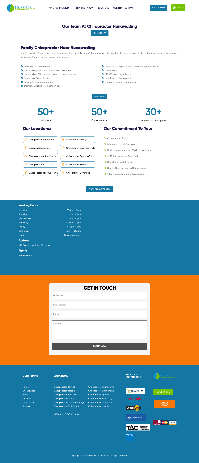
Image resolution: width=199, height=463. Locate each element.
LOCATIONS (103, 8)
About (26, 395)
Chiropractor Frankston (100, 402)
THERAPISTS (79, 8)
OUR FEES (118, 8)
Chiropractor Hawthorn (100, 406)
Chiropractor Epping (98, 395)
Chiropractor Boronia (64, 391)
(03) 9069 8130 (26, 255)
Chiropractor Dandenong (101, 391)
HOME (50, 8)
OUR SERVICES (62, 8)
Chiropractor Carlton (64, 399)
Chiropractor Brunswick (66, 395)
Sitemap (27, 406)
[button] (158, 8)
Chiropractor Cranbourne (101, 387)
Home (26, 387)
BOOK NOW (99, 33)
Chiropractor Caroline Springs (69, 402)
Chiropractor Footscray (100, 399)
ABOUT (90, 8)
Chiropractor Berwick (64, 387)
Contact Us (28, 402)
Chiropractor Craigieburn (66, 406)
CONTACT (129, 8)
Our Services (29, 391)
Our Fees (27, 399)
